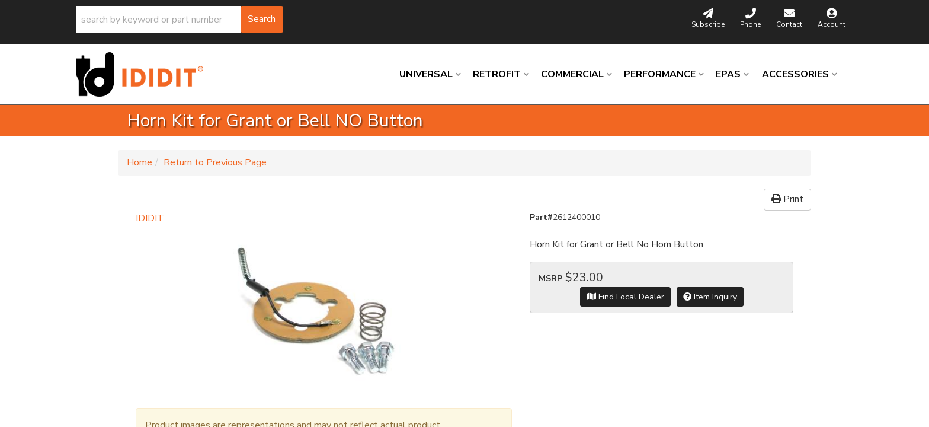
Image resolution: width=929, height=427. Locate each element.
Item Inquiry (710, 296)
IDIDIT (150, 218)
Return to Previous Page (215, 162)
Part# (541, 217)
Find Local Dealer (625, 296)
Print (787, 199)
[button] (179, 19)
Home (139, 162)
